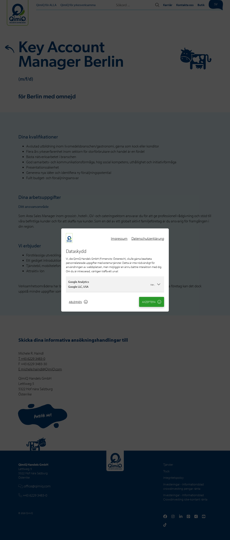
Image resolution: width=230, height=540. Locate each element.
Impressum (119, 238)
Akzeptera (151, 302)
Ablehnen (78, 302)
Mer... (155, 284)
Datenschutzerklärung (147, 238)
